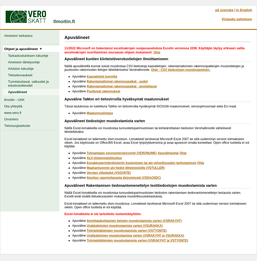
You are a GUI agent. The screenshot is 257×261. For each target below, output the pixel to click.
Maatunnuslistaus (100, 113)
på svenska (224, 10)
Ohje (156, 52)
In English (244, 10)
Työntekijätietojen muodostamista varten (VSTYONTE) (127, 230)
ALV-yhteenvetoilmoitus (104, 158)
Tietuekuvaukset (20, 75)
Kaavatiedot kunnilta (102, 76)
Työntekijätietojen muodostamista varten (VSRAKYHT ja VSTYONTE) (137, 240)
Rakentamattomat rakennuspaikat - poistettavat (122, 86)
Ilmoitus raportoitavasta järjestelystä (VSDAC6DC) (124, 178)
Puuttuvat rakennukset (103, 91)
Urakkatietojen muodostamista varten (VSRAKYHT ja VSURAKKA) (135, 235)
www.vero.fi (12, 113)
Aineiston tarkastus (19, 36)
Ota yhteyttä (13, 106)
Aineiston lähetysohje (24, 62)
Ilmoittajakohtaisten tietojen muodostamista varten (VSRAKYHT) (134, 221)
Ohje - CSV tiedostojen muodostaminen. (180, 70)
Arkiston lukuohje (21, 69)
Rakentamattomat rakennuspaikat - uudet (117, 81)
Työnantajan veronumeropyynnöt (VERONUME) (122, 153)
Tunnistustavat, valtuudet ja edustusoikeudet (28, 83)
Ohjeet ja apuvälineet (23, 49)
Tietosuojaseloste (17, 126)
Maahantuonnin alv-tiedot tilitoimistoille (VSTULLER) (126, 168)
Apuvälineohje (168, 153)
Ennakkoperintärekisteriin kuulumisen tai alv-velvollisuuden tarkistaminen (141, 163)
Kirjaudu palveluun (237, 19)
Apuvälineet (17, 92)
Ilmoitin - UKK (14, 100)
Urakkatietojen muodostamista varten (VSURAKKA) (125, 226)
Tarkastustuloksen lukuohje (28, 56)
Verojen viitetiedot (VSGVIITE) (109, 173)
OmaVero (11, 119)
